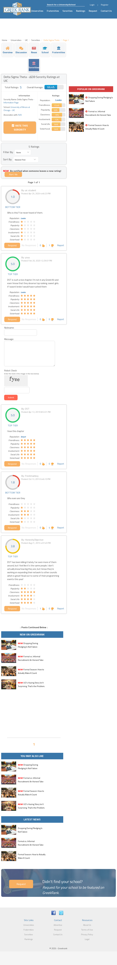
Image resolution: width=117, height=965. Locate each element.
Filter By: (8, 152)
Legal (87, 939)
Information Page (11, 102)
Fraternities (53, 11)
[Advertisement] (33, 713)
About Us (87, 924)
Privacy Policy (87, 934)
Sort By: (7, 159)
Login (92, 4)
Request (93, 11)
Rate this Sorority (20, 128)
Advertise (58, 924)
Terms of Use (87, 929)
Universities (37, 11)
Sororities (67, 11)
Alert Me (13, 174)
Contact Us (106, 11)
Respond (12, 245)
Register (104, 4)
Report (60, 245)
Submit (11, 397)
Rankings (80, 11)
